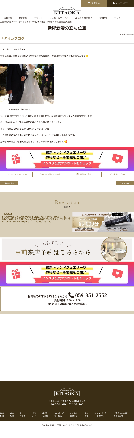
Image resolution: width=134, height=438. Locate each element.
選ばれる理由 (45, 414)
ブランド (38, 18)
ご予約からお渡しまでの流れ (121, 414)
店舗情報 (103, 18)
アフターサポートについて (101, 414)
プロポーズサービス (58, 18)
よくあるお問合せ (83, 18)
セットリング (22, 414)
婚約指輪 (23, 18)
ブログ (117, 18)
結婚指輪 (8, 18)
